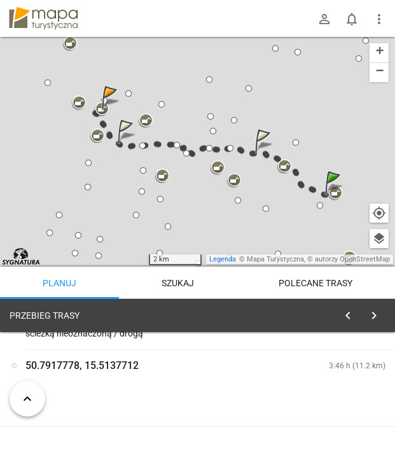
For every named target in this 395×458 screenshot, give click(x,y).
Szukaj (178, 283)
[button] (334, 196)
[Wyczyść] (374, 312)
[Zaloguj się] (324, 19)
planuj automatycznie (344, 404)
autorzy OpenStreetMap (352, 259)
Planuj (59, 283)
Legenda (222, 259)
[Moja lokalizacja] (379, 213)
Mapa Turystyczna (275, 259)
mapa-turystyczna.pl (43, 18)
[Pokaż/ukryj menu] (379, 19)
